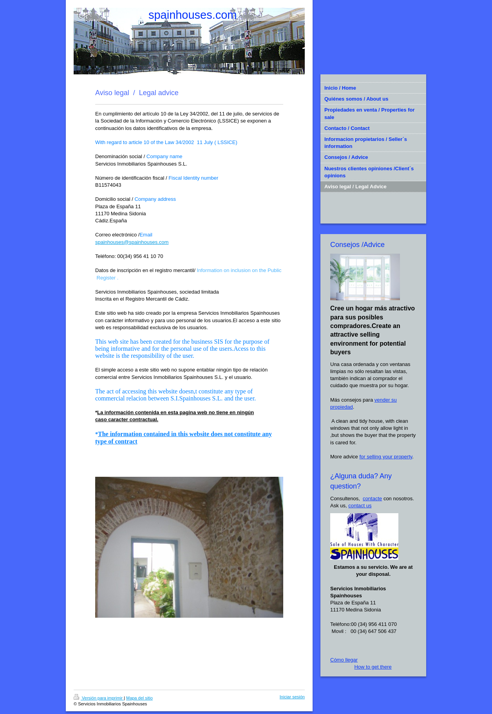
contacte (372, 498)
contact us (359, 505)
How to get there (372, 667)
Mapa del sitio (139, 698)
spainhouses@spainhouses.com (131, 242)
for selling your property (385, 457)
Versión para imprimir (99, 698)
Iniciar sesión (292, 696)
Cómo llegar (344, 660)
